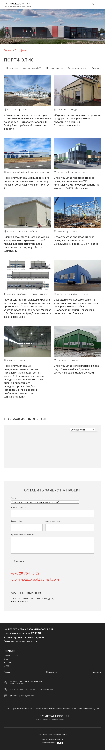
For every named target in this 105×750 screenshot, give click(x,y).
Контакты (96, 672)
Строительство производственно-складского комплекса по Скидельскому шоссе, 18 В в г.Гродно (76, 240)
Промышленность (54, 68)
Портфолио (21, 50)
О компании (51, 672)
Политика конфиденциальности (52, 739)
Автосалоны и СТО (32, 68)
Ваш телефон (16, 521)
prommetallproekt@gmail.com (35, 579)
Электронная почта (53, 521)
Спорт (6, 659)
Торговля (8, 662)
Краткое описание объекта (22, 535)
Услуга (14, 498)
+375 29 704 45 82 (25, 573)
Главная (8, 50)
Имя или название (18, 508)
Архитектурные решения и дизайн (24, 637)
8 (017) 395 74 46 (16, 689)
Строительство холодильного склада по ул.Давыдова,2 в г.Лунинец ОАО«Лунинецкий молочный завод (76, 369)
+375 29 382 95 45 (47, 689)
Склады (95, 68)
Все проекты (12, 68)
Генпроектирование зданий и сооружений (29, 629)
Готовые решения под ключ (20, 641)
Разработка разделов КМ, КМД (22, 633)
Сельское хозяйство (77, 68)
